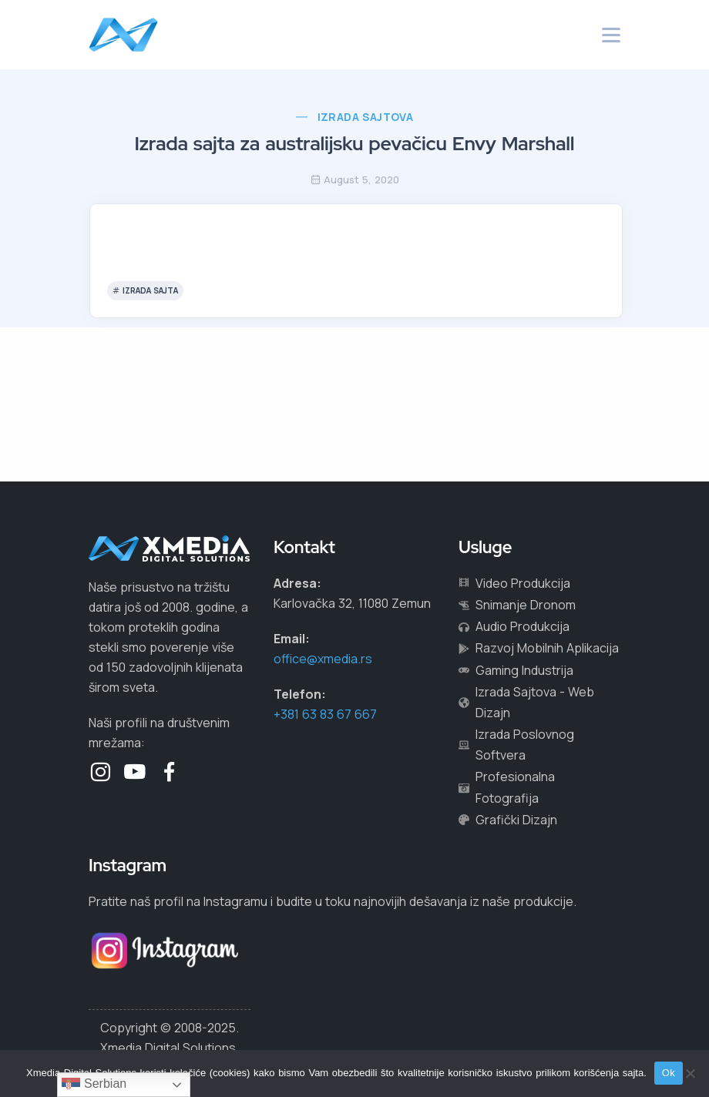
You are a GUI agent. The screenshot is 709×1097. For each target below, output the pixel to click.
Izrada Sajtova (366, 116)
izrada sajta (150, 290)
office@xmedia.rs (323, 658)
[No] (689, 1073)
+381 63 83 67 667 (325, 714)
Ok (668, 1073)
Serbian (94, 1084)
